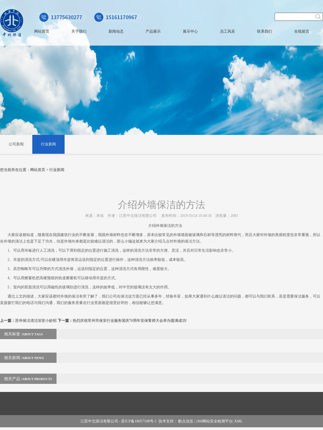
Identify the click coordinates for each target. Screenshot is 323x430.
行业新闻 (48, 144)
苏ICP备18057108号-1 (139, 421)
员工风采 (227, 31)
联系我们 (264, 31)
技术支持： (168, 421)
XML (238, 421)
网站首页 (41, 31)
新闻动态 (116, 31)
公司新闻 (16, 144)
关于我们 (78, 31)
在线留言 (301, 31)
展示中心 (190, 31)
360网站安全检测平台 (215, 421)
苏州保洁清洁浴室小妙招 (36, 321)
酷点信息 (185, 421)
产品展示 (153, 31)
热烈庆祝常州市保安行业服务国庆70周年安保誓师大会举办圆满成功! (130, 321)
